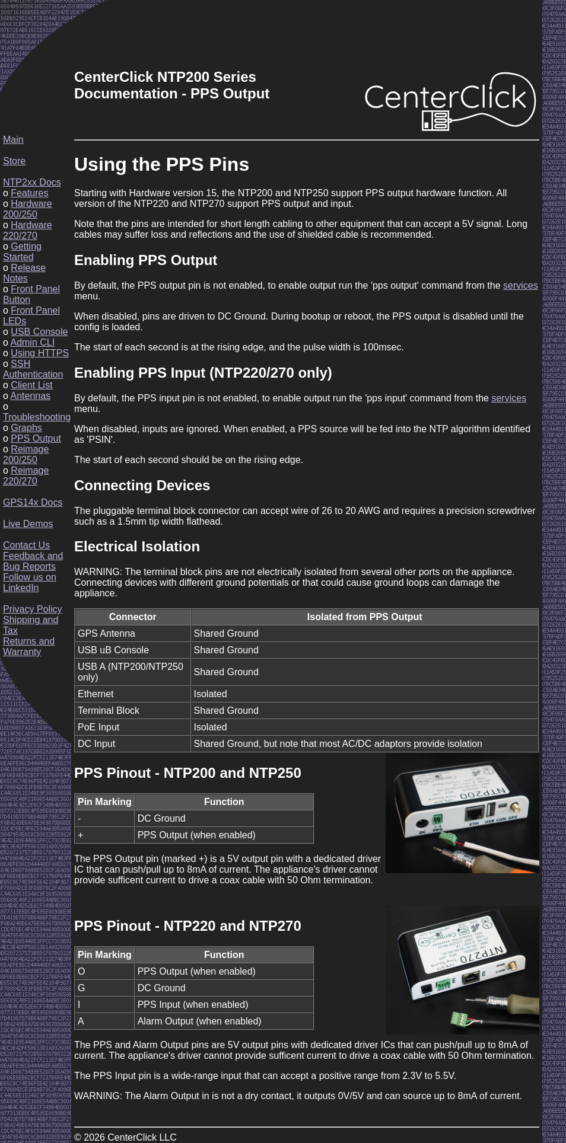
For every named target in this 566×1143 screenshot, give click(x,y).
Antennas (30, 396)
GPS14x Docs (32, 502)
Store (14, 161)
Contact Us (26, 545)
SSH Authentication (33, 369)
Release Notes (24, 273)
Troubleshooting (37, 417)
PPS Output (36, 438)
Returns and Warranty (29, 646)
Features (29, 193)
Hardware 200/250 (27, 209)
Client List (31, 385)
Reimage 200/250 (26, 454)
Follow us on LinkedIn (29, 582)
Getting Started (22, 251)
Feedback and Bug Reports (33, 561)
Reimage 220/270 (26, 475)
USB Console (39, 332)
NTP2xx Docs (32, 182)
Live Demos (28, 524)
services (520, 285)
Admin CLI (32, 342)
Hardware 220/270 (27, 230)
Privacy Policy (32, 609)
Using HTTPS (40, 353)
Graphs (26, 428)
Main (13, 140)
